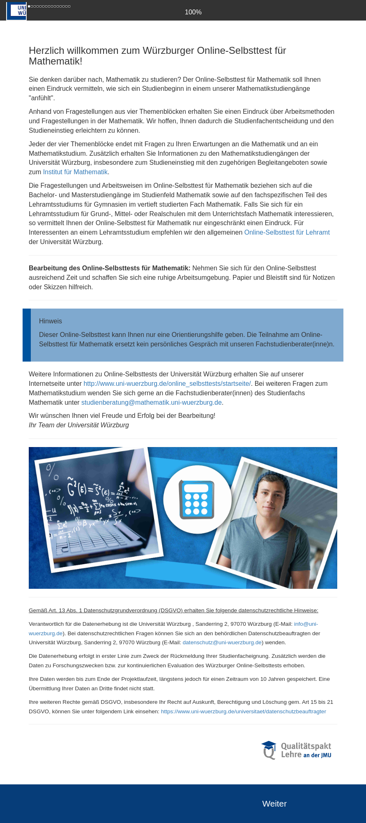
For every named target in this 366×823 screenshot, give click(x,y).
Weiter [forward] (274, 803)
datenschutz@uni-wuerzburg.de (222, 642)
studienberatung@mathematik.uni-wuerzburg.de (151, 402)
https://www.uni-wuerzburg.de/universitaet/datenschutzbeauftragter (243, 711)
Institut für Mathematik (75, 171)
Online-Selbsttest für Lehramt (287, 232)
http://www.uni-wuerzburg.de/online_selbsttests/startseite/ (167, 383)
